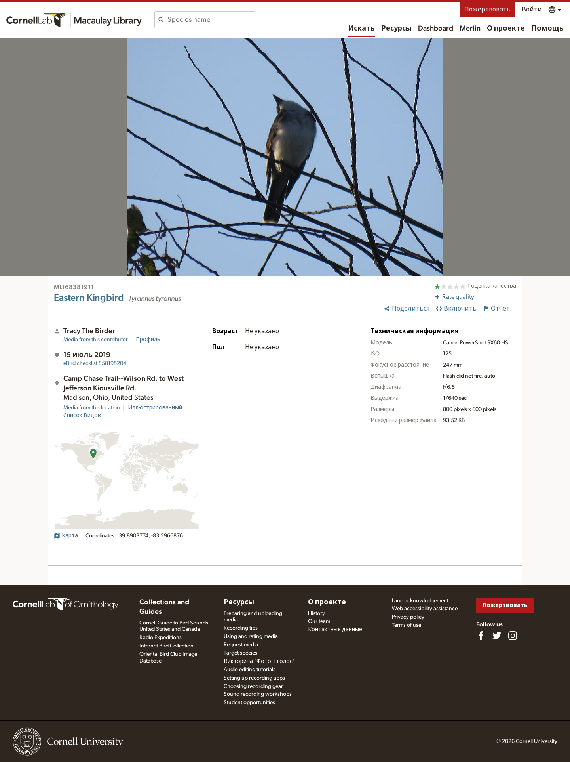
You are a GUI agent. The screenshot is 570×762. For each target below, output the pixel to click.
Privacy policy (408, 617)
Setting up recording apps (254, 678)
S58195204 (94, 363)
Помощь (547, 28)
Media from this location (91, 408)
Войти (532, 9)
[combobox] (211, 20)
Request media (241, 644)
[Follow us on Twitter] (497, 635)
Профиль (148, 339)
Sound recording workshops (258, 694)
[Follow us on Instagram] (512, 635)
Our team (319, 621)
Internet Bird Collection (166, 646)
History (316, 613)
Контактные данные (335, 629)
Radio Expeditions (160, 637)
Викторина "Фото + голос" (259, 661)
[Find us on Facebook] (481, 635)
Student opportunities (249, 702)
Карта (66, 536)
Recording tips (241, 628)
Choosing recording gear (253, 686)
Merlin (470, 28)
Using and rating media (251, 636)
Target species (240, 653)
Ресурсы (396, 28)
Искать (361, 28)
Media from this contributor (95, 339)
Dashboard (435, 28)
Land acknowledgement (420, 600)
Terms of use (406, 625)
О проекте (506, 28)
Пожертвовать (487, 9)
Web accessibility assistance (425, 608)
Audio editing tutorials (250, 669)
